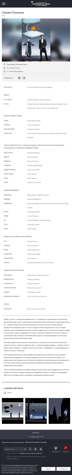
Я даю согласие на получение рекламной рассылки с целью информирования (24, 457)
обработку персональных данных (31, 453)
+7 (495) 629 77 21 (36, 436)
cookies (17, 465)
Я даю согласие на (22, 453)
